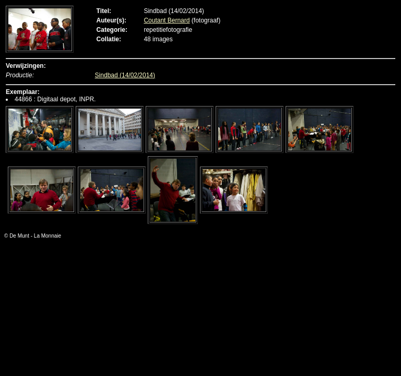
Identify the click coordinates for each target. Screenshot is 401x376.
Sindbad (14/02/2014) (125, 75)
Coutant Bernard (167, 20)
